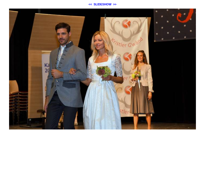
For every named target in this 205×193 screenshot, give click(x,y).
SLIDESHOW (103, 4)
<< (90, 4)
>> (114, 4)
